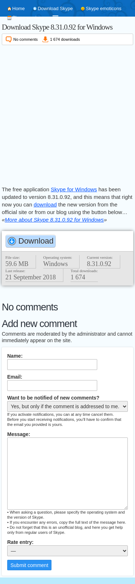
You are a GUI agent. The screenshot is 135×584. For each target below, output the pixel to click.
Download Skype (55, 8)
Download (36, 240)
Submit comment (29, 565)
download (45, 204)
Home (18, 8)
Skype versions (28, 17)
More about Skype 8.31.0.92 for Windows (54, 220)
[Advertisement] (67, 114)
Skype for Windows (74, 189)
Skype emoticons (103, 8)
